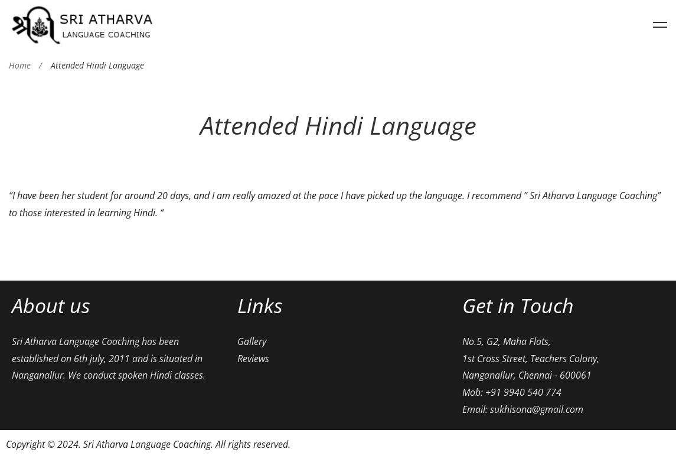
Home (20, 65)
